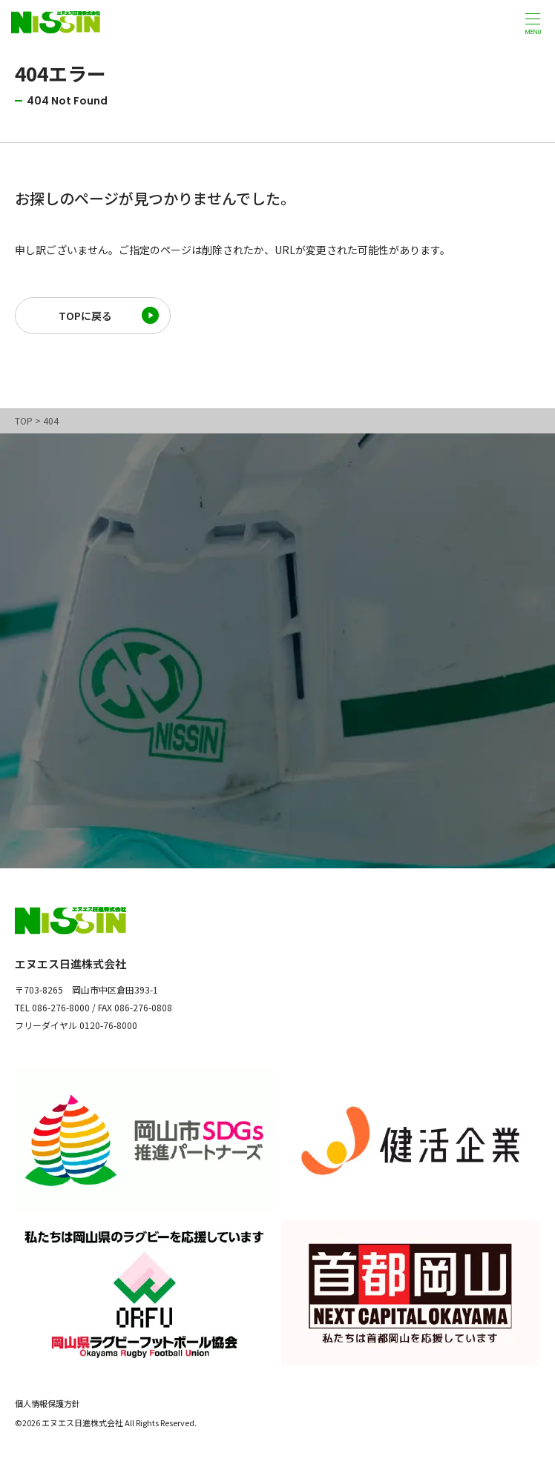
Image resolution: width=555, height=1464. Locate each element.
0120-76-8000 (108, 1025)
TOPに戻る (85, 315)
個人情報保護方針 (47, 1403)
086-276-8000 (61, 1007)
